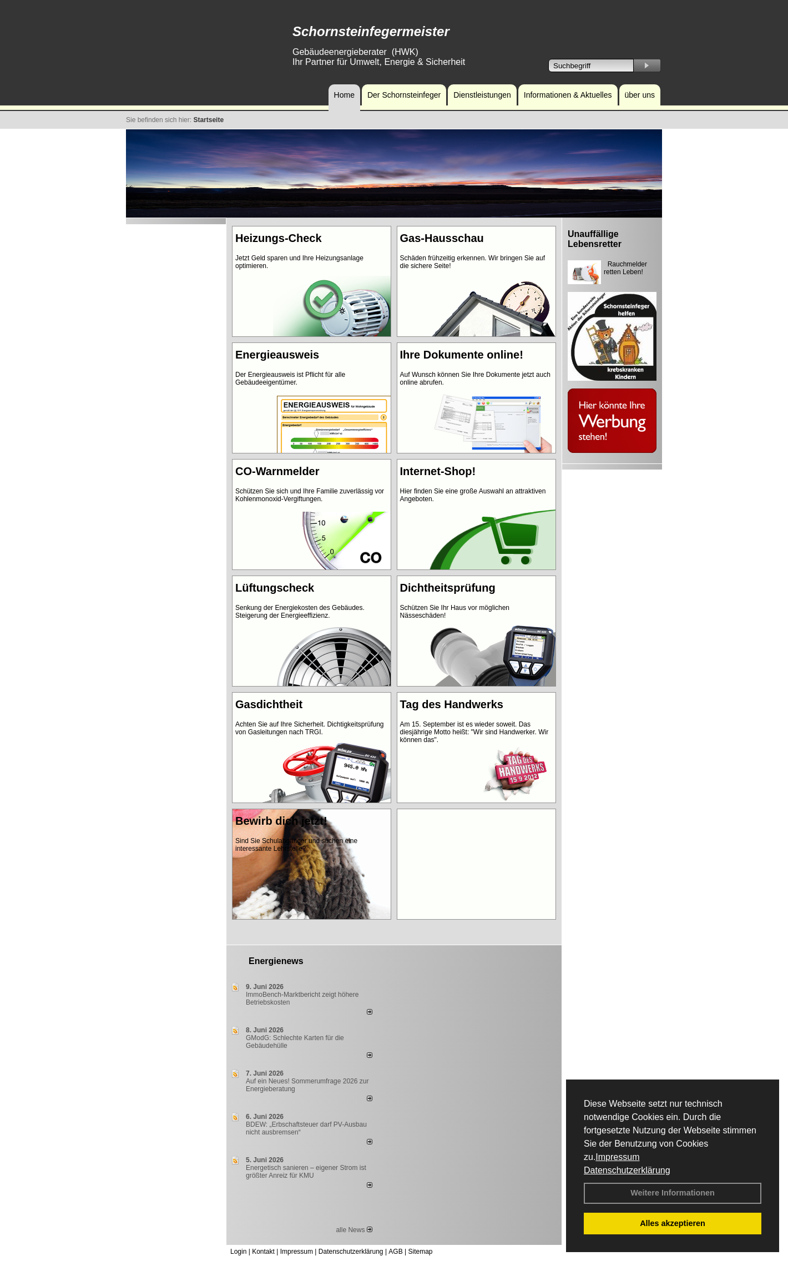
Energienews (276, 961)
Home (344, 94)
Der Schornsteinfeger (404, 94)
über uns (640, 94)
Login (238, 1251)
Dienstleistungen (482, 94)
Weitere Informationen (672, 1192)
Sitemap (420, 1251)
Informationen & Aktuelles (568, 94)
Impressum (617, 1157)
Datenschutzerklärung (627, 1170)
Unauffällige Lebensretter (595, 239)
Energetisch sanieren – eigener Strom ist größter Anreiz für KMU (306, 1171)
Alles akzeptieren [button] (672, 1223)
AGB (395, 1251)
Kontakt (263, 1251)
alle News (354, 1230)
